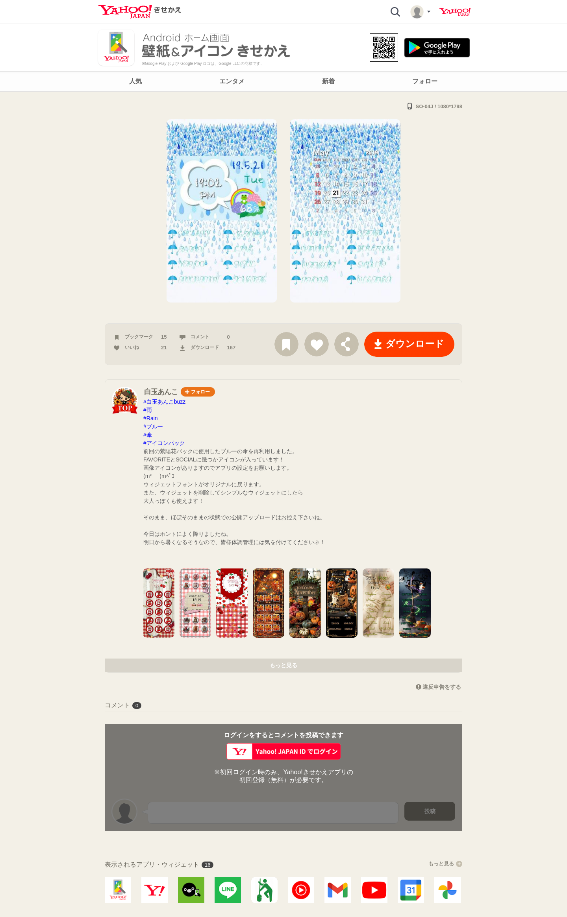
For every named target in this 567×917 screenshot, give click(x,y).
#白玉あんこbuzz (164, 402)
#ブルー (153, 426)
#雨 (147, 410)
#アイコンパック (164, 443)
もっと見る (283, 665)
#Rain (150, 418)
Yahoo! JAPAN (455, 12)
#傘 (147, 435)
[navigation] (283, 81)
